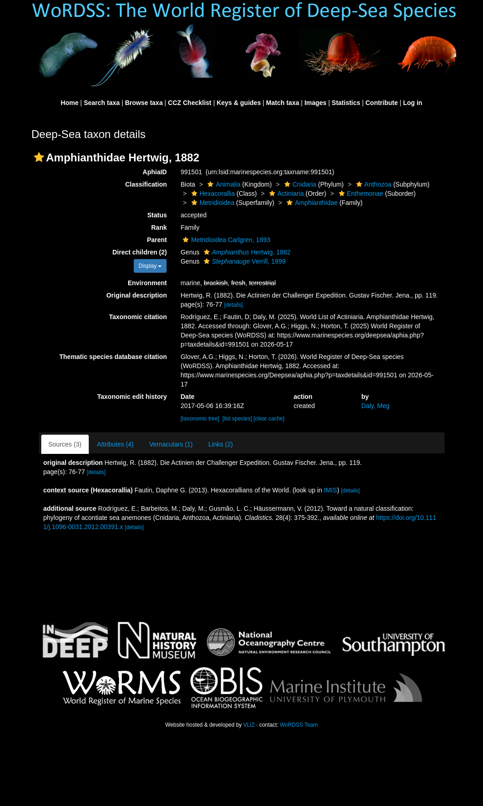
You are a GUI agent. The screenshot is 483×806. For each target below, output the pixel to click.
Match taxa (282, 102)
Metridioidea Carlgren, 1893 (225, 239)
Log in (412, 102)
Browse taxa (144, 102)
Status (157, 215)
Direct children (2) (139, 252)
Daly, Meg (375, 405)
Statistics (346, 102)
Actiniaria (285, 193)
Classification (146, 184)
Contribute (381, 102)
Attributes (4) (115, 444)
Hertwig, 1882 (246, 252)
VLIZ (249, 725)
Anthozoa (372, 184)
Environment (147, 283)
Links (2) (220, 444)
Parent (157, 239)
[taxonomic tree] (199, 418)
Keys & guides (238, 102)
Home (70, 102)
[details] (233, 305)
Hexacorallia (212, 193)
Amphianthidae (310, 202)
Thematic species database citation (113, 356)
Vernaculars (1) (171, 444)
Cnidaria (299, 184)
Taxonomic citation (138, 316)
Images (315, 102)
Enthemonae (359, 193)
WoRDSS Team (299, 725)
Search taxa (102, 102)
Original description (136, 295)
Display (150, 266)
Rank (159, 227)
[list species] (237, 418)
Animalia (222, 184)
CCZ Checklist (190, 102)
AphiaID (155, 172)
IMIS (330, 490)
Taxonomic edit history (132, 396)
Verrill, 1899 (243, 261)
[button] (39, 157)
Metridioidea (211, 202)
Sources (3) (65, 444)
